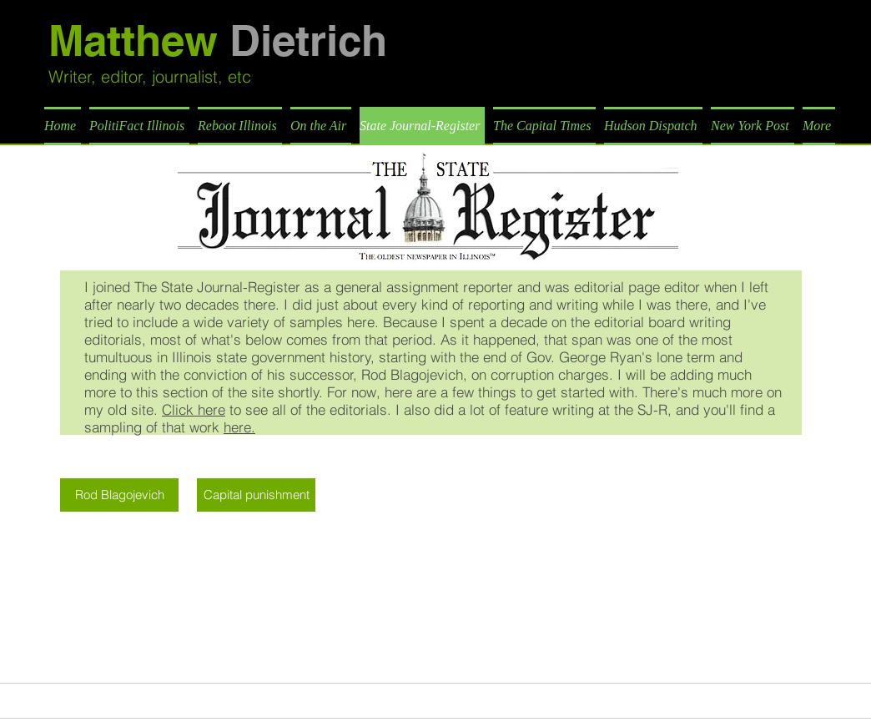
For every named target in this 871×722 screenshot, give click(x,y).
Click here (193, 409)
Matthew (217, 40)
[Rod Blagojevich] (119, 495)
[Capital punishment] (256, 495)
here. (239, 427)
